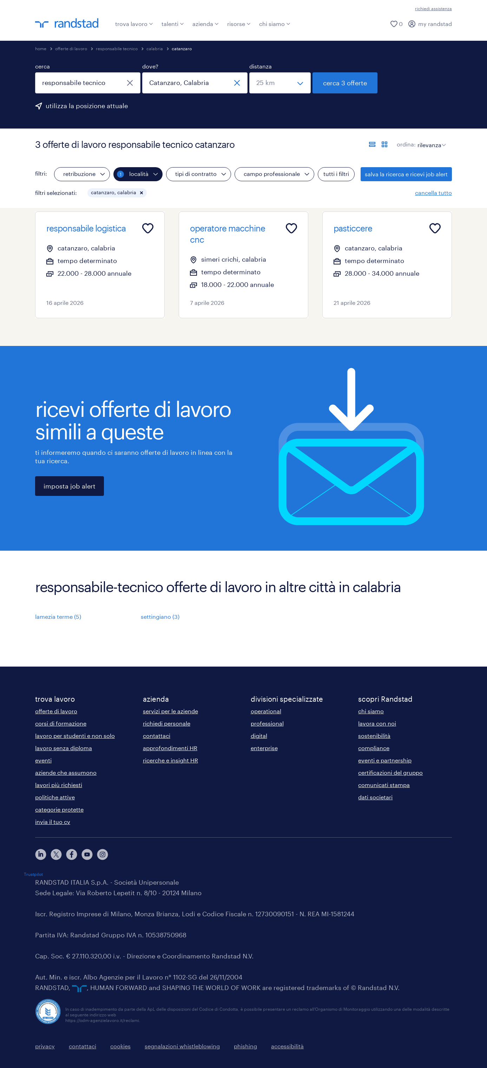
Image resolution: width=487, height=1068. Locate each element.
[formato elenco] (372, 144)
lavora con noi (377, 723)
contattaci (156, 735)
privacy (45, 1046)
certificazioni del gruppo (390, 772)
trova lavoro (134, 23)
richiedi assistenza (433, 8)
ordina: (406, 144)
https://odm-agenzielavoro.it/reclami (102, 1020)
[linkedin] (40, 854)
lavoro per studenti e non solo (75, 735)
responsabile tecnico (117, 48)
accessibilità (287, 1046)
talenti (173, 23)
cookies (120, 1046)
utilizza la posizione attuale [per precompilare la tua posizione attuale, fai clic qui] (87, 106)
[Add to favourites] (147, 228)
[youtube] (87, 854)
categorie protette (59, 809)
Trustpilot (33, 874)
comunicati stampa (384, 784)
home (40, 48)
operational (266, 711)
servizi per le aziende (170, 711)
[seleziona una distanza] (280, 82)
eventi (43, 760)
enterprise (264, 748)
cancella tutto (433, 192)
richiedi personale (166, 723)
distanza (260, 66)
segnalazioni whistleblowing (182, 1046)
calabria (154, 48)
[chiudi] (129, 82)
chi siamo (274, 23)
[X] (56, 854)
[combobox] (87, 82)
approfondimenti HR (170, 748)
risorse (239, 23)
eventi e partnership (385, 760)
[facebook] (71, 854)
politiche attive (55, 797)
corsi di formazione (60, 723)
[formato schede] (384, 144)
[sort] (430, 139)
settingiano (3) (160, 616)
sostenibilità (374, 735)
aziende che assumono (66, 772)
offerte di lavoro (71, 48)
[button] (141, 192)
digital (259, 735)
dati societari (375, 797)
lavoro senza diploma (63, 748)
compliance (373, 748)
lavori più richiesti (58, 784)
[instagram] (102, 854)
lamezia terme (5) (58, 616)
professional (267, 723)
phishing (245, 1046)
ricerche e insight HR (170, 760)
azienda (205, 23)
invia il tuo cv (52, 821)
